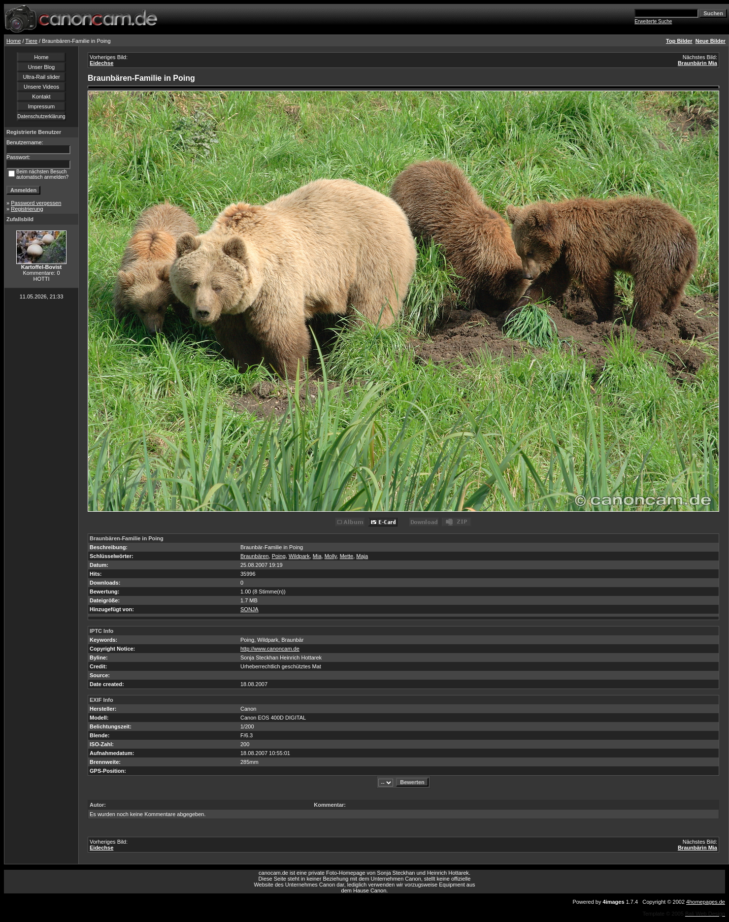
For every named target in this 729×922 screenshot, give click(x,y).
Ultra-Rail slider (41, 77)
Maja (362, 556)
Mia (317, 556)
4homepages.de (705, 902)
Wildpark (299, 556)
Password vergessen (36, 203)
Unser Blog (41, 67)
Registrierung (27, 209)
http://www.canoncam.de (269, 649)
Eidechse (101, 63)
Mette (347, 556)
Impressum (41, 106)
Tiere (31, 41)
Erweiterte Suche (653, 21)
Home (13, 41)
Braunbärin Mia (697, 63)
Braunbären (254, 556)
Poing (279, 556)
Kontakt (41, 96)
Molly (331, 556)
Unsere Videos (41, 87)
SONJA (249, 609)
